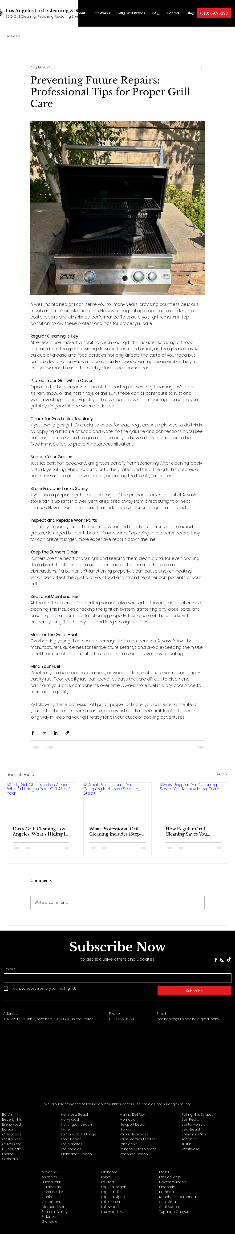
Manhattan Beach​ (76, 1153)
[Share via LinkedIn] (55, 733)
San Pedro (190, 1119)
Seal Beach (191, 1129)
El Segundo (11, 1148)
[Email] (116, 978)
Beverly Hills (12, 1119)
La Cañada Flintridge (78, 1134)
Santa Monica (193, 1124)
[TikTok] (228, 959)
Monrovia (127, 1119)
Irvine (65, 1129)
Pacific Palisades (134, 1134)
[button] (57, 13)
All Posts (13, 36)
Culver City (11, 1144)
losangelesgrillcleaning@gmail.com (188, 1018)
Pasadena (128, 1144)
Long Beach (71, 1139)
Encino (7, 1153)
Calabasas (11, 1134)
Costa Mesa (12, 1139)
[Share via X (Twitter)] (44, 733)
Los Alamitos (71, 1144)
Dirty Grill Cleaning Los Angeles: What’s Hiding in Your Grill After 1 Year (40, 831)
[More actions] (202, 67)
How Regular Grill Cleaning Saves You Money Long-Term (186, 831)
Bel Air (7, 1114)
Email (9, 969)
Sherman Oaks (194, 1134)
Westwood (191, 1148)
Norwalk (126, 1129)
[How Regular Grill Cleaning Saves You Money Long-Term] (194, 802)
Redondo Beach (134, 1153)
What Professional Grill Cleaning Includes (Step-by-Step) (115, 831)
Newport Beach (133, 1124)
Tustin (186, 1144)
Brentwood (11, 1124)
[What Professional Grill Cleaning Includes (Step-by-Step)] (118, 802)
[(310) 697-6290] (214, 13)
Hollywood (70, 1119)
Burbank (9, 1129)
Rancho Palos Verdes (138, 1148)
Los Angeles (71, 1148)
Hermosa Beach (75, 1114)
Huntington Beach (76, 1124)
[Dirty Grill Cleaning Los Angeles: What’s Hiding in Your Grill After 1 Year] (41, 802)
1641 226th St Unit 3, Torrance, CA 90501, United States (48, 1018)
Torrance (189, 1139)
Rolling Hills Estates (197, 1114)
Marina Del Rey (132, 1114)
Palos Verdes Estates (138, 1139)
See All (222, 773)
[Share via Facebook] (32, 733)
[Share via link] (67, 733)
